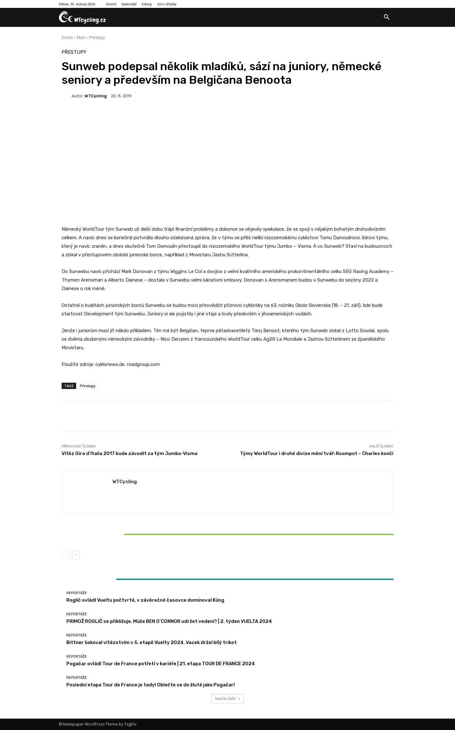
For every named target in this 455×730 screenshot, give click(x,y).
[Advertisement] (227, 173)
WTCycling (96, 96)
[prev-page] (66, 555)
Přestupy (97, 37)
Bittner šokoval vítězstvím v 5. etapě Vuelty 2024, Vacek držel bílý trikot (116, 534)
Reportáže (115, 523)
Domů (67, 37)
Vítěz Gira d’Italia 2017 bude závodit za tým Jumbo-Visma (129, 453)
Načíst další (227, 698)
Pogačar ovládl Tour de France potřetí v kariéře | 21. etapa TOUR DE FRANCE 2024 (160, 663)
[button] (386, 17)
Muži (81, 37)
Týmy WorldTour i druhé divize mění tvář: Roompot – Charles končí (316, 453)
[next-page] (76, 555)
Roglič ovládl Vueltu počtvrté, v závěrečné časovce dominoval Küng (145, 600)
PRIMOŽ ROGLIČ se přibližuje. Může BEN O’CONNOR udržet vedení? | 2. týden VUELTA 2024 (169, 621)
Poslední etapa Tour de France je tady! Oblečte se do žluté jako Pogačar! (150, 685)
